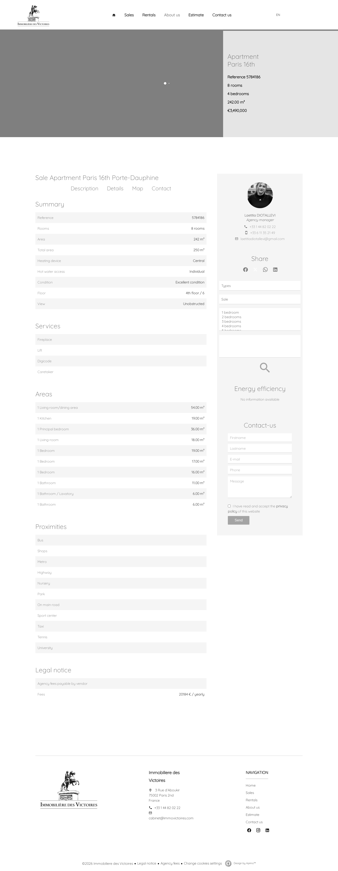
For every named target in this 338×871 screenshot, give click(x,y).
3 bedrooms (259, 321)
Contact (161, 188)
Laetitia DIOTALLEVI (259, 215)
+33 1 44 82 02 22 (263, 227)
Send (239, 520)
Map (137, 188)
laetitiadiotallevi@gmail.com (263, 239)
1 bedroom (259, 312)
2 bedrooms (259, 317)
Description (84, 188)
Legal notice (146, 863)
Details (115, 188)
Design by (244, 863)
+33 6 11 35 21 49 (262, 233)
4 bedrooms (259, 326)
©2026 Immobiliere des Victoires (107, 863)
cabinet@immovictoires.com (171, 818)
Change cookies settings (203, 863)
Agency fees (170, 863)
